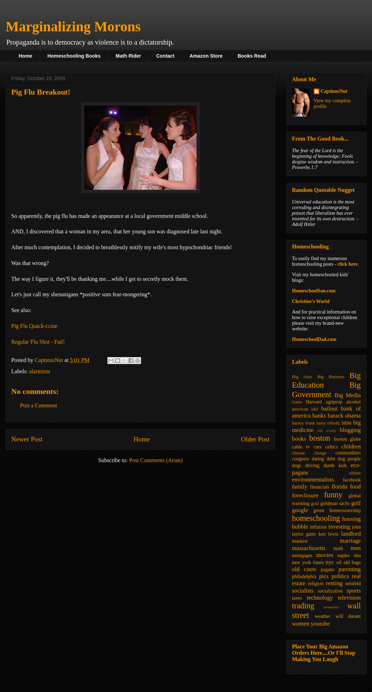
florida (339, 486)
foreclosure (305, 495)
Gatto (297, 402)
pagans (327, 569)
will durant (348, 616)
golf (356, 503)
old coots (304, 569)
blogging (350, 430)
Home (25, 56)
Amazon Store (206, 56)
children (351, 446)
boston (319, 438)
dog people (349, 458)
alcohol (353, 402)
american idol (305, 409)
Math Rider (128, 56)
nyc (330, 562)
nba (357, 555)
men (356, 548)
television (349, 597)
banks (319, 415)
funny (333, 494)
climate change (309, 453)
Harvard (314, 402)
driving (312, 465)
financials (319, 487)
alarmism (39, 371)
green (318, 510)
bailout (329, 408)
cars (318, 447)
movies (324, 555)
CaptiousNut (334, 91)
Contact (165, 56)
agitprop (334, 402)
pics (323, 576)
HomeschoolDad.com (314, 339)
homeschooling (316, 518)
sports (354, 590)
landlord (351, 533)
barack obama (344, 415)
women (300, 623)
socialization (330, 591)
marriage (350, 540)
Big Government (326, 390)
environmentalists (313, 479)
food (355, 486)
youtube (320, 623)
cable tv (301, 447)
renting (334, 583)
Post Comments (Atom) (155, 460)
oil (339, 562)
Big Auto (302, 376)
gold (315, 503)
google (300, 510)
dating (318, 458)
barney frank (303, 423)
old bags (352, 562)
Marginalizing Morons (73, 26)
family (299, 486)
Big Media (347, 395)
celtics (331, 447)
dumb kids (334, 465)
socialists (303, 590)
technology (320, 597)
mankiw (300, 541)
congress (300, 458)
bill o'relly (327, 430)
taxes (297, 598)
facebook (352, 480)
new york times (308, 562)
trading (303, 605)
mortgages (302, 555)
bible (347, 423)
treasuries (331, 607)
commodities (348, 452)
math (338, 548)
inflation (318, 527)
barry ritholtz (328, 423)
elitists (355, 473)
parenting (350, 569)
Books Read (252, 56)
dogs (296, 465)
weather (322, 616)
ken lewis (328, 534)
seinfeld (353, 583)
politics (340, 576)
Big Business (330, 376)
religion (316, 583)
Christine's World (311, 301)
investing (339, 526)
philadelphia (304, 576)
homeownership (345, 510)
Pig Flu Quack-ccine (34, 326)
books (299, 438)
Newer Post (26, 439)
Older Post (255, 439)
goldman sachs (335, 503)
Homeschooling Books (74, 56)
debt (331, 458)
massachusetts (308, 548)
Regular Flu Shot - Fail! (38, 342)
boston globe (347, 439)
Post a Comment (38, 405)
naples (343, 555)
